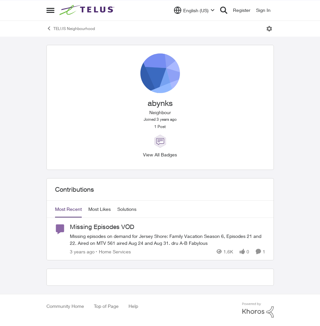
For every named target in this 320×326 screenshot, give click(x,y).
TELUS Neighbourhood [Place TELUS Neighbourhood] (70, 28)
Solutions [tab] (126, 209)
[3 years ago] (82, 251)
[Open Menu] (269, 28)
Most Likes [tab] (99, 209)
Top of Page (106, 306)
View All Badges (160, 154)
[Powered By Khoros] (258, 310)
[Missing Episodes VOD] (167, 239)
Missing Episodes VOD (102, 226)
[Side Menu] (50, 10)
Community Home (65, 306)
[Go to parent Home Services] (113, 251)
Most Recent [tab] (68, 209)
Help (133, 306)
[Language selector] (194, 10)
